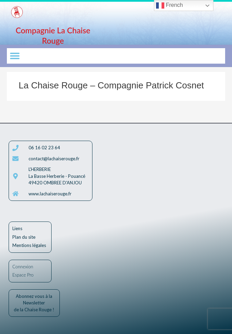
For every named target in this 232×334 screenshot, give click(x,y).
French (169, 5)
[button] (14, 56)
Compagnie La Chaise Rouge (52, 35)
